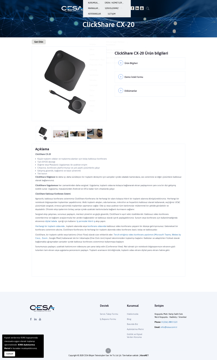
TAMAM (9, 354)
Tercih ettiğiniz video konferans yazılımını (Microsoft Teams (142, 234)
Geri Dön (38, 42)
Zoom (44, 238)
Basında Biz (132, 324)
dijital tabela (51, 221)
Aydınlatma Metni (135, 329)
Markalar (107, 6)
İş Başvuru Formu (108, 319)
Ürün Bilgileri (132, 62)
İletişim (156, 6)
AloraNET (144, 355)
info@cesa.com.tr (169, 327)
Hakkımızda (132, 314)
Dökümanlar (131, 88)
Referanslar (141, 6)
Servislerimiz (124, 6)
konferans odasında (96, 226)
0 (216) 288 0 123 (169, 322)
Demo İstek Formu (134, 75)
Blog (129, 319)
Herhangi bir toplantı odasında (49, 226)
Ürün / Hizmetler (88, 6)
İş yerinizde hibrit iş (86, 221)
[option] (69, 83)
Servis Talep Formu (109, 314)
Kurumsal (70, 6)
